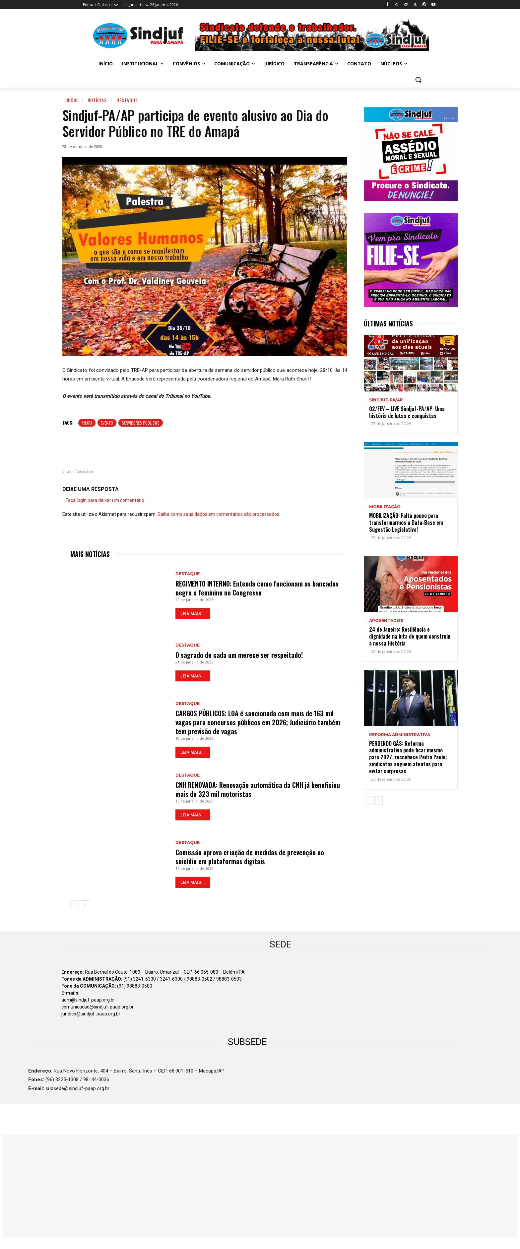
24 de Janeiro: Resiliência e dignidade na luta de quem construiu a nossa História (409, 636)
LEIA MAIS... (192, 613)
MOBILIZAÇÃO (385, 507)
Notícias (97, 100)
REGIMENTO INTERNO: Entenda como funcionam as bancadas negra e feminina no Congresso (257, 588)
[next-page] (85, 904)
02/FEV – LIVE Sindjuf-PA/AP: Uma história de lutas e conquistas (407, 412)
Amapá (87, 423)
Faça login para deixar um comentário (105, 500)
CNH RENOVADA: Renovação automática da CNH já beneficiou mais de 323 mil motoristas (257, 789)
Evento (107, 423)
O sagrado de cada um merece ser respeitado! (239, 655)
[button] (418, 80)
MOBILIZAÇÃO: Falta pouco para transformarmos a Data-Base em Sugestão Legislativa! (406, 522)
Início (71, 100)
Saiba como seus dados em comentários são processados (218, 514)
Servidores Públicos (141, 423)
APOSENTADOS (386, 621)
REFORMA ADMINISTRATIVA (399, 735)
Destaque (127, 100)
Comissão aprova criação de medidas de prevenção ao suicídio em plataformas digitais (249, 856)
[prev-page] (74, 904)
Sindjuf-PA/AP (386, 400)
